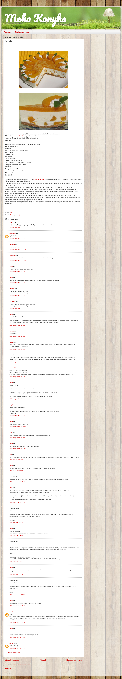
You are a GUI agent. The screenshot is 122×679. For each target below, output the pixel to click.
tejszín (23, 215)
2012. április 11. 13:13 (16, 535)
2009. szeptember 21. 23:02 (18, 362)
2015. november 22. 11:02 (17, 637)
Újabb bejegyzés (12, 660)
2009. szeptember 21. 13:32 (18, 238)
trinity (11, 222)
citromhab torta (19, 136)
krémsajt (17, 215)
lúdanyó (12, 244)
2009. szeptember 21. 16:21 (18, 271)
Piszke (12, 331)
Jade (11, 266)
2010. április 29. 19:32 (16, 471)
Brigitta (12, 405)
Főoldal (7, 32)
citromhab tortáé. (38, 179)
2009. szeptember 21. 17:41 (18, 308)
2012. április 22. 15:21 (16, 561)
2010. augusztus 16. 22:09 (17, 502)
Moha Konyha (35, 18)
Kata (11, 432)
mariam (12, 288)
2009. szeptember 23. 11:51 (18, 448)
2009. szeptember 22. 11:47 (18, 376)
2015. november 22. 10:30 (17, 622)
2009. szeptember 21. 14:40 (18, 249)
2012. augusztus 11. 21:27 (17, 606)
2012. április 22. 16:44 (16, 574)
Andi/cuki (13, 368)
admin (11, 612)
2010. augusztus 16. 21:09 (17, 482)
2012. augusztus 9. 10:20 (17, 595)
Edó (11, 355)
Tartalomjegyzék (23, 32)
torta (26, 215)
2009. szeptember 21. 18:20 (18, 336)
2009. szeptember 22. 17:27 (18, 415)
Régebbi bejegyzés (74, 660)
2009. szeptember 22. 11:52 (18, 399)
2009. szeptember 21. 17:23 (18, 295)
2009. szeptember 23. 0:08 (17, 437)
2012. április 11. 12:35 (16, 522)
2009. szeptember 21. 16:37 (18, 282)
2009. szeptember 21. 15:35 (18, 260)
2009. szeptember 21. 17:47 (18, 325)
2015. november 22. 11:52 (17, 648)
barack (12, 215)
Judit (11, 342)
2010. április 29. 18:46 (16, 460)
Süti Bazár (13, 255)
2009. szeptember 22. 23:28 (18, 426)
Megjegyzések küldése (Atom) (22, 664)
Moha (11, 277)
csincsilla (13, 233)
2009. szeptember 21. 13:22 (18, 227)
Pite (11, 454)
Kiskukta (12, 301)
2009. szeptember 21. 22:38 (18, 349)
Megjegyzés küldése (14, 652)
